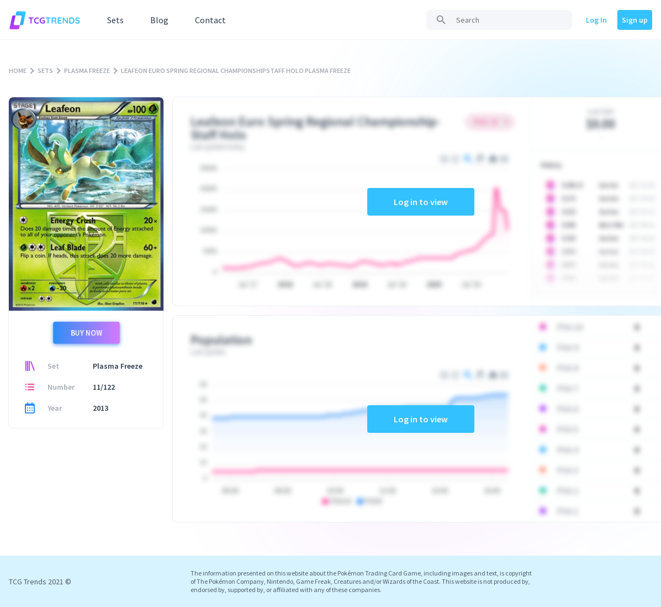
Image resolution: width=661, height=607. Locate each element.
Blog (159, 19)
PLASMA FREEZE (87, 70)
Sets (115, 19)
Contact (210, 19)
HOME (18, 70)
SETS (45, 70)
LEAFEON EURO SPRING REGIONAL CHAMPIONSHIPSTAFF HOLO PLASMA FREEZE (236, 70)
